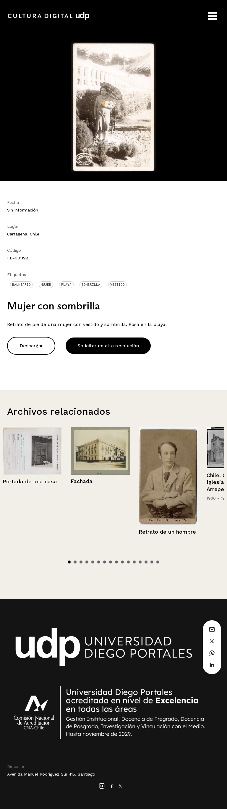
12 (134, 562)
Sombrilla (91, 284)
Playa (66, 284)
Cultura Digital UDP (48, 19)
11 (128, 562)
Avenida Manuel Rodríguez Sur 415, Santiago (51, 774)
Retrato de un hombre (167, 532)
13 (140, 562)
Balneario (21, 284)
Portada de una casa (30, 481)
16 (157, 562)
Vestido (117, 284)
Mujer (46, 284)
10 (122, 562)
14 (146, 562)
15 (151, 562)
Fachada (82, 481)
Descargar (31, 345)
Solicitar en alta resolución (108, 345)
